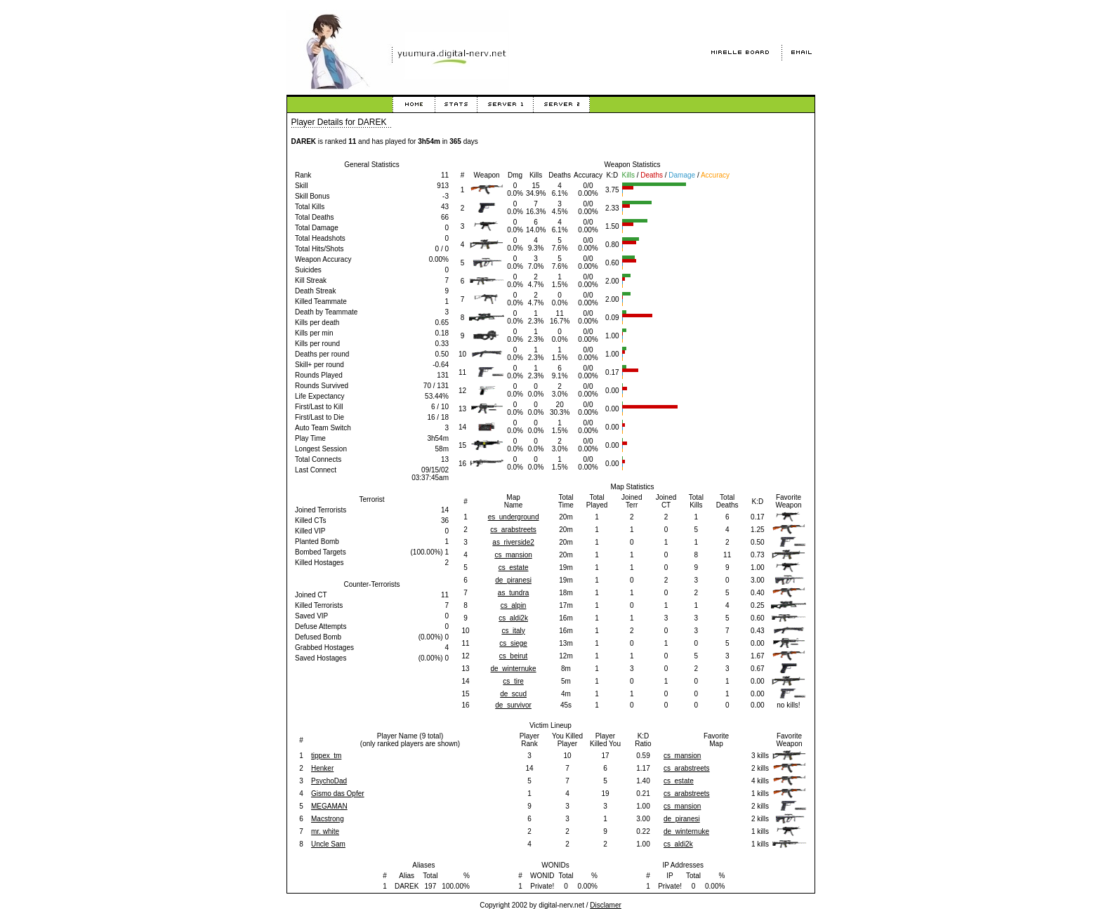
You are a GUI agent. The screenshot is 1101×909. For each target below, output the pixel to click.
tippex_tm (326, 755)
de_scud (513, 694)
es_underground (513, 517)
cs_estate (514, 567)
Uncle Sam (328, 844)
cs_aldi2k (513, 618)
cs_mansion (513, 555)
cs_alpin (514, 605)
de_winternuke (513, 668)
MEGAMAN (329, 806)
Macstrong (327, 819)
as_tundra (513, 593)
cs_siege (513, 643)
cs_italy (513, 631)
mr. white (325, 831)
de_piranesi (513, 580)
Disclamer (605, 905)
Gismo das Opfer (337, 793)
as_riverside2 (513, 542)
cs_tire (513, 681)
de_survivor (513, 705)
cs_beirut (513, 656)
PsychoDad (329, 781)
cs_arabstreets (513, 529)
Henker (322, 768)
